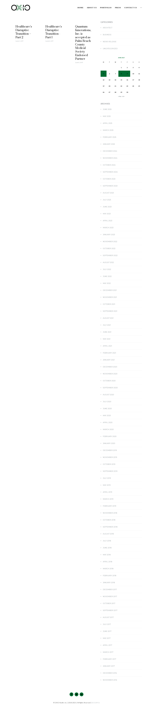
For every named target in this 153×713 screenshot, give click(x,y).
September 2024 (110, 172)
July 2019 (107, 478)
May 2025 (107, 116)
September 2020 (110, 388)
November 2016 (110, 680)
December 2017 (110, 590)
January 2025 (109, 144)
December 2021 (110, 290)
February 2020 (109, 436)
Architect (107, 28)
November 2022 (110, 242)
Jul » (123, 96)
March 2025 (108, 130)
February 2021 (109, 353)
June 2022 (107, 276)
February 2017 (109, 659)
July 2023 (107, 200)
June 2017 (107, 631)
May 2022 (107, 283)
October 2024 (109, 165)
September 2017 (110, 610)
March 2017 (108, 652)
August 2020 (108, 395)
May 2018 (107, 555)
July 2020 (107, 402)
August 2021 (108, 318)
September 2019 (110, 471)
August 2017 (108, 617)
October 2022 (109, 249)
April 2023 (107, 221)
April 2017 (107, 645)
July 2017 (107, 624)
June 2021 (107, 332)
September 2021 (110, 311)
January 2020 (109, 443)
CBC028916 (95, 703)
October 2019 (109, 464)
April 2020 (107, 422)
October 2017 (109, 603)
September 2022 (110, 255)
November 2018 (110, 513)
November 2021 (110, 297)
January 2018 (109, 583)
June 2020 (107, 409)
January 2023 (109, 235)
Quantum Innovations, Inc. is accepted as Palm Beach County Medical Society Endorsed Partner (83, 43)
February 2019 (109, 506)
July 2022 (107, 269)
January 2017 (109, 666)
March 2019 (108, 499)
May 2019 (107, 485)
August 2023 (108, 193)
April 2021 (107, 346)
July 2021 (107, 325)
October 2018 (109, 520)
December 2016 (110, 673)
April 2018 (107, 562)
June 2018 (107, 548)
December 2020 (110, 367)
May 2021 (106, 339)
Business (107, 35)
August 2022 (108, 262)
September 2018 (110, 527)
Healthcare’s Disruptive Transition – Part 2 (23, 32)
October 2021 (109, 304)
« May (119, 96)
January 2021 (109, 360)
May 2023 (107, 214)
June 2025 (107, 109)
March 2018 (108, 569)
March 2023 (108, 228)
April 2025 (107, 123)
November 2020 (110, 374)
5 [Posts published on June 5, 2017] (103, 74)
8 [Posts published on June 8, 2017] (121, 74)
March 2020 (108, 429)
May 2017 (107, 638)
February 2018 (109, 576)
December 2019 (110, 450)
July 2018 (107, 541)
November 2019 (110, 457)
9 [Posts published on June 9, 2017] (127, 74)
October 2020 (109, 381)
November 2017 (110, 596)
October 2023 (109, 179)
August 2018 (108, 534)
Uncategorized (110, 49)
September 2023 (110, 186)
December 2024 (110, 151)
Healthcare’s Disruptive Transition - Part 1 (53, 32)
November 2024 (110, 158)
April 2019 (107, 492)
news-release (109, 42)
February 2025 (109, 137)
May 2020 (107, 416)
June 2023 (107, 207)
